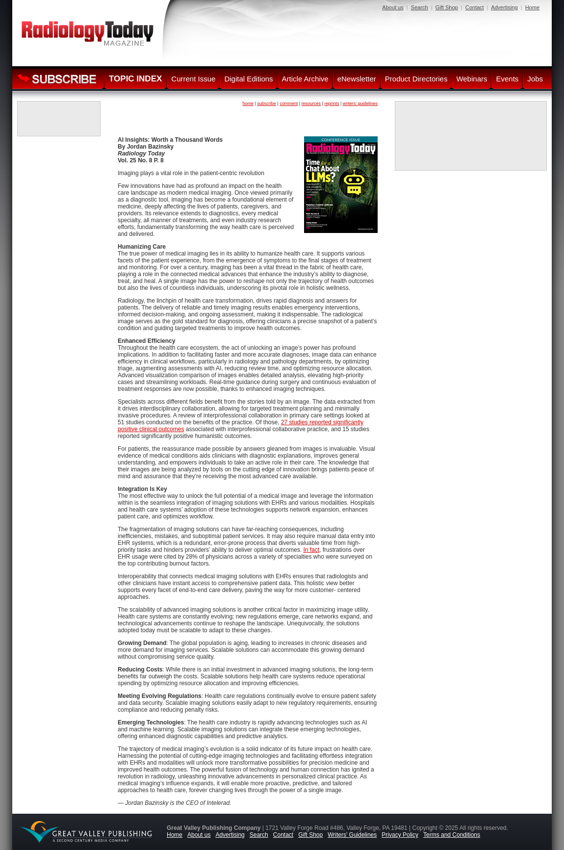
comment (289, 103)
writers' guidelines (360, 103)
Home (532, 7)
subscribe (266, 103)
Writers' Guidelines (352, 834)
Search (419, 7)
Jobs (535, 79)
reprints (331, 103)
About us (392, 7)
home (248, 103)
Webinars (471, 79)
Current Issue (193, 79)
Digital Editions (248, 79)
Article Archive (305, 79)
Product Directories (416, 79)
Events (507, 79)
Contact (474, 7)
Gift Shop (447, 7)
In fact (311, 549)
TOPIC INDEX (135, 78)
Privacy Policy (400, 834)
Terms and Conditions (451, 834)
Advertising (504, 7)
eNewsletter (356, 79)
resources (311, 103)
